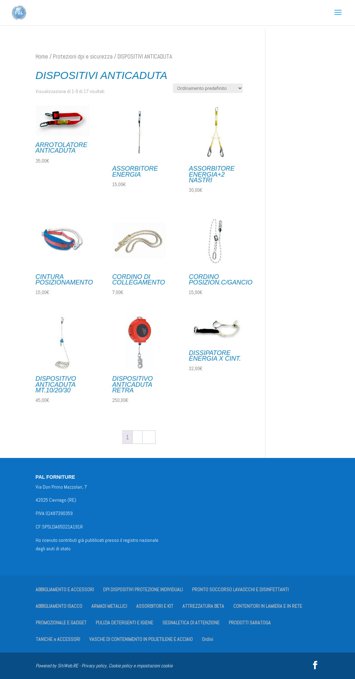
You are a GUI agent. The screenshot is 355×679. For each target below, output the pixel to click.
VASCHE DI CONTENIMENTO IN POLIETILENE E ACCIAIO (141, 639)
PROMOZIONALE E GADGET (61, 622)
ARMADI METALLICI (109, 606)
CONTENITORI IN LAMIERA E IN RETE (267, 606)
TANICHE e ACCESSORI (58, 639)
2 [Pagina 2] (137, 437)
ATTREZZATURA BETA (203, 606)
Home (42, 56)
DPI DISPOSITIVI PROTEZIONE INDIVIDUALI (143, 589)
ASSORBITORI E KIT (154, 606)
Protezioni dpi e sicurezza (83, 56)
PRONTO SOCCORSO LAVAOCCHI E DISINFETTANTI (240, 589)
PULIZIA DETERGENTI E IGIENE (124, 622)
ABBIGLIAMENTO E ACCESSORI (65, 589)
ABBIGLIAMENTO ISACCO (59, 606)
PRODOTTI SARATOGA (250, 622)
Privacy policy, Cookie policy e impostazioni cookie (127, 665)
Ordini (207, 639)
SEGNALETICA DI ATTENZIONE (190, 622)
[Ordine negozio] (208, 88)
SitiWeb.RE (68, 665)
